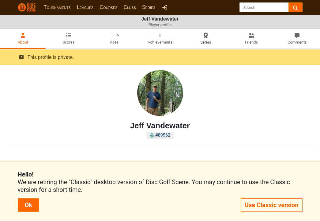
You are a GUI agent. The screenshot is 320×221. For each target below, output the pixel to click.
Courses (109, 7)
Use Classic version (272, 205)
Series (149, 7)
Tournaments (57, 7)
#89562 (160, 135)
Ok (28, 205)
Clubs (130, 7)
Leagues (85, 7)
